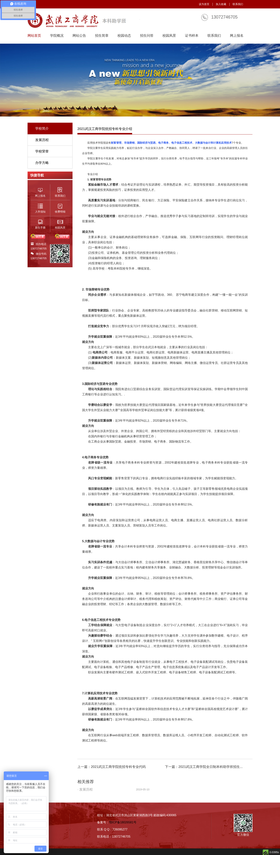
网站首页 (34, 35)
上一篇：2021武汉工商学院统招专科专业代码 (111, 766)
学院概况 (57, 35)
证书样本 (191, 35)
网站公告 (79, 35)
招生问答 (146, 35)
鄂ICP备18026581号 (122, 822)
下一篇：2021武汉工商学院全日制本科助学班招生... (204, 766)
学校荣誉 (42, 151)
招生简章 (102, 35)
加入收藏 (221, 4)
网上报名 (236, 35)
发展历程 (42, 140)
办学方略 (42, 163)
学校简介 (42, 128)
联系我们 (238, 4)
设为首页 (204, 4)
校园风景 (169, 35)
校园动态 (124, 35)
